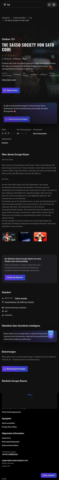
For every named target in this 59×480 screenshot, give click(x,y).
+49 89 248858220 (10, 454)
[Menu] (51, 4)
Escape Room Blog (9, 427)
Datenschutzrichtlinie (10, 445)
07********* (9, 298)
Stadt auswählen (8, 423)
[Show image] (9, 237)
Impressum (6, 438)
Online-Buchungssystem (11, 412)
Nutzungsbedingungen (11, 442)
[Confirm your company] (15, 277)
